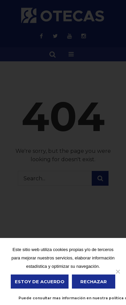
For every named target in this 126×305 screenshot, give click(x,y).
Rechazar (93, 281)
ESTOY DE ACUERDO (40, 281)
